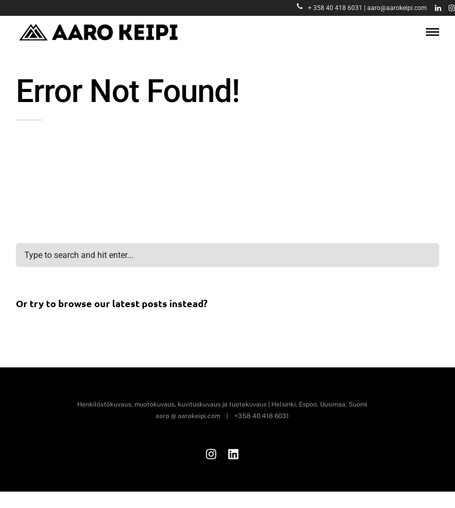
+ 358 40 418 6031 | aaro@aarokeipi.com (362, 8)
